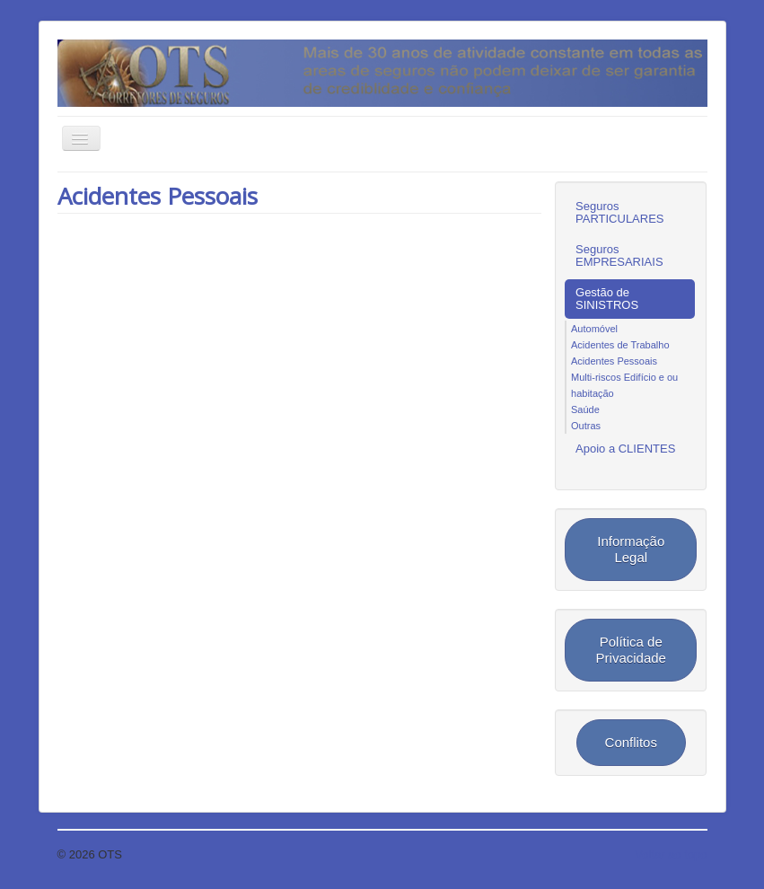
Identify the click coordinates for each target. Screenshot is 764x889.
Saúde (585, 409)
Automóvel (594, 328)
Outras (586, 425)
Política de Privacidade (631, 649)
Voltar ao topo (671, 854)
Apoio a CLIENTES (625, 448)
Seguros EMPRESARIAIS (619, 255)
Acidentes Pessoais (157, 196)
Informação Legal (630, 549)
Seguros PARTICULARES (619, 212)
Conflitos (631, 742)
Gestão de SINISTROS (606, 299)
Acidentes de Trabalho (620, 344)
